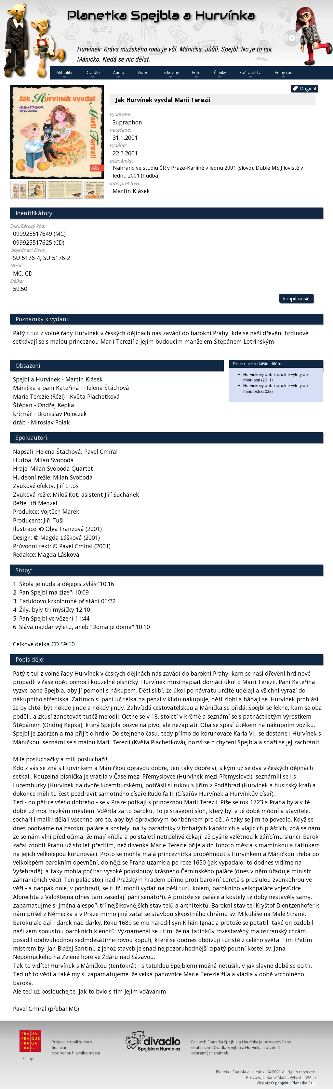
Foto (196, 74)
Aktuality (64, 74)
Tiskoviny (170, 74)
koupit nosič (296, 298)
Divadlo (93, 74)
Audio (118, 74)
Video (143, 72)
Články (220, 74)
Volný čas (283, 74)
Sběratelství (250, 74)
